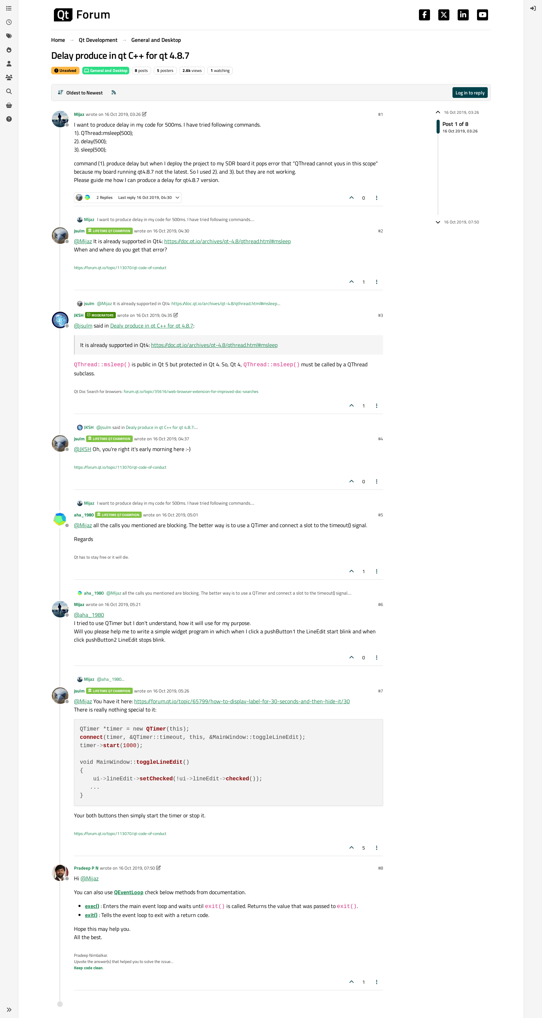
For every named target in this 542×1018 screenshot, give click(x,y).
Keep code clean (88, 967)
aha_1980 (84, 514)
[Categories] (9, 8)
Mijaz (79, 114)
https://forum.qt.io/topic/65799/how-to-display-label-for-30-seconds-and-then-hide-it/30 (242, 701)
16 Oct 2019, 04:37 (171, 438)
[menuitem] (533, 8)
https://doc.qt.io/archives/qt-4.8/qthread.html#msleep (227, 241)
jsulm (79, 230)
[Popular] (9, 49)
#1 (380, 114)
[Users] (9, 63)
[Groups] (9, 77)
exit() (91, 915)
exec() (92, 906)
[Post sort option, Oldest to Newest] (80, 92)
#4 (380, 438)
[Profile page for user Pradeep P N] (60, 872)
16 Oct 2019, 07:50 (137, 867)
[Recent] (9, 22)
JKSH (79, 315)
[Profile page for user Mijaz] (60, 119)
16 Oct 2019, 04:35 (154, 315)
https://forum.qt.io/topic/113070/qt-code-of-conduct (120, 267)
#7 (380, 690)
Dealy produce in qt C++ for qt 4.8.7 (151, 325)
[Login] (533, 8)
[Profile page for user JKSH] (60, 320)
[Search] (9, 91)
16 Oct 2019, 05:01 (180, 514)
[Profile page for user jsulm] (60, 235)
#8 (380, 867)
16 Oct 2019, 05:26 (171, 690)
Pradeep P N (86, 867)
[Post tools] (377, 197)
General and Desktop (106, 70)
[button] (9, 1009)
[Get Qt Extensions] (9, 105)
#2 (380, 230)
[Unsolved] (9, 119)
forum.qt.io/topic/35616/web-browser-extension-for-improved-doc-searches (191, 391)
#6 (380, 604)
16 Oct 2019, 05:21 (122, 604)
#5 (380, 514)
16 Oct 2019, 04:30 (171, 230)
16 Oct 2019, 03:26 (122, 114)
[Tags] (9, 36)
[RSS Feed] (114, 92)
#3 (380, 315)
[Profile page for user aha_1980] (60, 519)
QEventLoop (128, 892)
